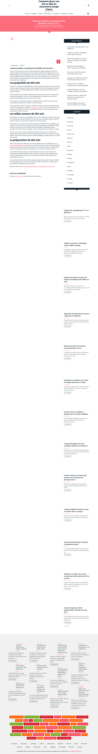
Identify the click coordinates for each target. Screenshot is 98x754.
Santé (40, 13)
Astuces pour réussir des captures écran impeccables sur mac (76, 73)
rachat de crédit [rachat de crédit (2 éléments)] (27, 734)
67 (67, 626)
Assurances (70, 117)
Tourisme (56, 13)
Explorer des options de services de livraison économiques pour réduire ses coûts (77, 60)
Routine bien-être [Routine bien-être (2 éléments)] (38, 734)
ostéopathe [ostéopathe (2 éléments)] (58, 731)
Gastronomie (51, 25)
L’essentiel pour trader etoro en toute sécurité (20, 685)
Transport (70, 183)
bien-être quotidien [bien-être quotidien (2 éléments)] (82, 717)
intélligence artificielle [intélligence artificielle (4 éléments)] (65, 727)
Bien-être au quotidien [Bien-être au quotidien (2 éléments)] (68, 717)
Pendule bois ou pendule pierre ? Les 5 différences (77, 47)
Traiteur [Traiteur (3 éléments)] (84, 734)
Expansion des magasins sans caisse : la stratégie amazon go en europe (77, 78)
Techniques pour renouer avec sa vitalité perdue (41, 647)
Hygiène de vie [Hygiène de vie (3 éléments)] (28, 727)
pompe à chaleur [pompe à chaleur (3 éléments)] (80, 731)
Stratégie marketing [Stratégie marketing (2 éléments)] (75, 734)
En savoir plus (12, 661)
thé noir (22, 65)
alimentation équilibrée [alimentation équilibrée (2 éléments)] (16, 717)
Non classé (70, 150)
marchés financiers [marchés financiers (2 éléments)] (40, 731)
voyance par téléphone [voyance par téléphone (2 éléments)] (64, 738)
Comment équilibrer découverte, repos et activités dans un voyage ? (76, 104)
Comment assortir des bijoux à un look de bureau (42, 667)
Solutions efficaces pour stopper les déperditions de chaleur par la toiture (63, 672)
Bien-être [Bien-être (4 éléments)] (57, 717)
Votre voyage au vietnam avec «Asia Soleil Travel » (21, 667)
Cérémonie (70, 126)
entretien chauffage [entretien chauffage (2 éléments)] (63, 724)
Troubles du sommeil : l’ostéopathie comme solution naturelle (77, 53)
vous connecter (20, 176)
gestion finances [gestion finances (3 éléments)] (82, 724)
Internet (63, 13)
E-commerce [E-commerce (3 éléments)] (44, 724)
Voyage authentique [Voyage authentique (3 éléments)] (50, 738)
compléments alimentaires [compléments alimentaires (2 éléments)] (51, 720)
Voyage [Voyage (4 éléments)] (40, 738)
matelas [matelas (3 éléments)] (50, 731)
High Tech (70, 138)
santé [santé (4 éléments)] (47, 734)
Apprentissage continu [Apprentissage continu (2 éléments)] (46, 717)
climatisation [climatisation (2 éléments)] (38, 720)
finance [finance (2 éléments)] (73, 724)
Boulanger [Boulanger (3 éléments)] (19, 720)
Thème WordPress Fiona (74, 751)
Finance (71, 13)
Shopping (70, 170)
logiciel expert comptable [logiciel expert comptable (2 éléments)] (19, 731)
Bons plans (47, 13)
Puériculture (70, 162)
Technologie (70, 174)
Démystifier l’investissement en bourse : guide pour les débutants (76, 67)
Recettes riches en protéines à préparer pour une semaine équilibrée (77, 84)
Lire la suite (67, 221)
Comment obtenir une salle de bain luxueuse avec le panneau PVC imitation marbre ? (76, 97)
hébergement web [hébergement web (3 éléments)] (51, 727)
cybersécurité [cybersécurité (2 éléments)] (64, 720)
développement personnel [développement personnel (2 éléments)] (31, 724)
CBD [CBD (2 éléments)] (31, 720)
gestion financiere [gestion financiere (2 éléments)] (17, 727)
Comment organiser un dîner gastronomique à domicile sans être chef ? (75, 610)
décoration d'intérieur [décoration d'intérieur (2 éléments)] (76, 720)
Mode (68, 146)
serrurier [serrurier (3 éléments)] (64, 734)
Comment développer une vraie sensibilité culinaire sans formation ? (77, 90)
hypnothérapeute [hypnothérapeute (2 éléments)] (39, 727)
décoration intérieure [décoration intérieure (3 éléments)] (16, 724)
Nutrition (69, 154)
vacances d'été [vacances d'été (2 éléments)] (31, 738)
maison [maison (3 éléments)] (31, 731)
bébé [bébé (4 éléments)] (25, 720)
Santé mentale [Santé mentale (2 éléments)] (55, 734)
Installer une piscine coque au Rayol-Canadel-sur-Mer (63, 692)
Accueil (27, 13)
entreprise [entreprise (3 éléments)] (52, 724)
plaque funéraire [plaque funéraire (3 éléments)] (68, 731)
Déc (58, 61)
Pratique (33, 13)
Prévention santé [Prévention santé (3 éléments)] (15, 734)
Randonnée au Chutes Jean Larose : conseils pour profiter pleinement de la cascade (76, 576)
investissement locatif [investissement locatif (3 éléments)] (79, 727)
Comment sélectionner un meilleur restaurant (21, 647)
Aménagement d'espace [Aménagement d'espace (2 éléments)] (31, 717)
